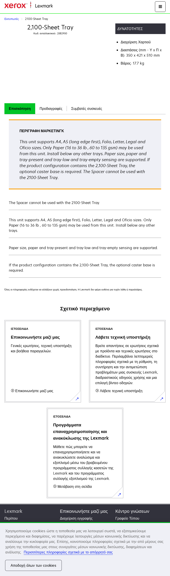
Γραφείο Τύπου (127, 518)
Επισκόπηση (20, 108)
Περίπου (11, 518)
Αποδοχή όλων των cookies (33, 565)
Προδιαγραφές (51, 108)
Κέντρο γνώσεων (132, 511)
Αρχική (57, 6)
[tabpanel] (85, 198)
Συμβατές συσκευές (86, 108)
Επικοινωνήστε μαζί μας (84, 511)
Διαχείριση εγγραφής (76, 518)
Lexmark (13, 511)
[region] (85, 549)
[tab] (19, 108)
